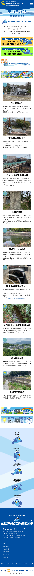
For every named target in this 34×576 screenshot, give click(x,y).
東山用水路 (6, 549)
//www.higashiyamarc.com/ (13, 537)
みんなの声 (6, 554)
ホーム (5, 543)
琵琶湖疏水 (6, 546)
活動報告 (5, 557)
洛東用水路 (6, 551)
